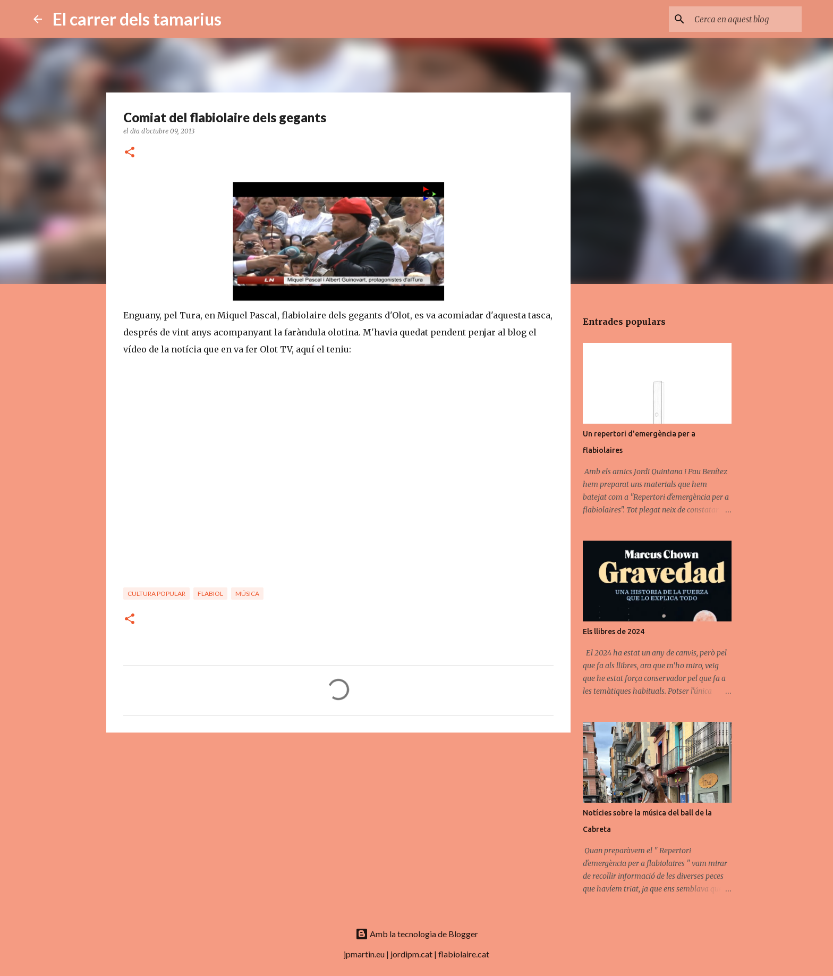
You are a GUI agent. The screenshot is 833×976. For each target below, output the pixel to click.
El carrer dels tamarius (137, 19)
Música (247, 594)
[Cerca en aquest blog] (746, 19)
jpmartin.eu (364, 954)
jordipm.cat (411, 954)
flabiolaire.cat (463, 954)
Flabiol (210, 594)
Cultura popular (156, 594)
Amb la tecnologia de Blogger (416, 934)
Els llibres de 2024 (613, 631)
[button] (129, 153)
